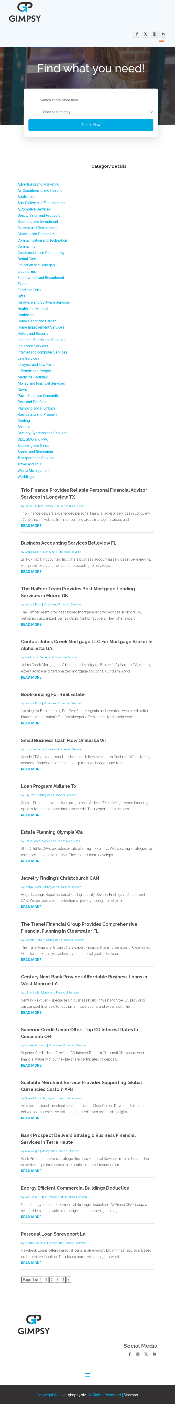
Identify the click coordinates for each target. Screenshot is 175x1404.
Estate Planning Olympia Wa (52, 831)
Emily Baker (32, 840)
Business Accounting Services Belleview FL (68, 542)
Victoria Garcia (34, 939)
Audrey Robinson (35, 1044)
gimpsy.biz (77, 1394)
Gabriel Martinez (36, 1196)
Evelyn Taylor (33, 886)
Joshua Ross (33, 603)
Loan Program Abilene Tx (49, 785)
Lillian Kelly (32, 991)
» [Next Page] (69, 1279)
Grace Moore (33, 551)
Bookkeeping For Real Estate (53, 693)
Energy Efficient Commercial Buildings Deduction (75, 1187)
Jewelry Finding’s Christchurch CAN (60, 877)
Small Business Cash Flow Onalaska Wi (63, 739)
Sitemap (131, 1394)
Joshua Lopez (34, 505)
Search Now (69, 124)
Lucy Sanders (34, 748)
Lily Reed (30, 794)
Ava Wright (32, 1150)
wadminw (31, 656)
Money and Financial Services (64, 505)
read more (31, 525)
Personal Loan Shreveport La (53, 1233)
